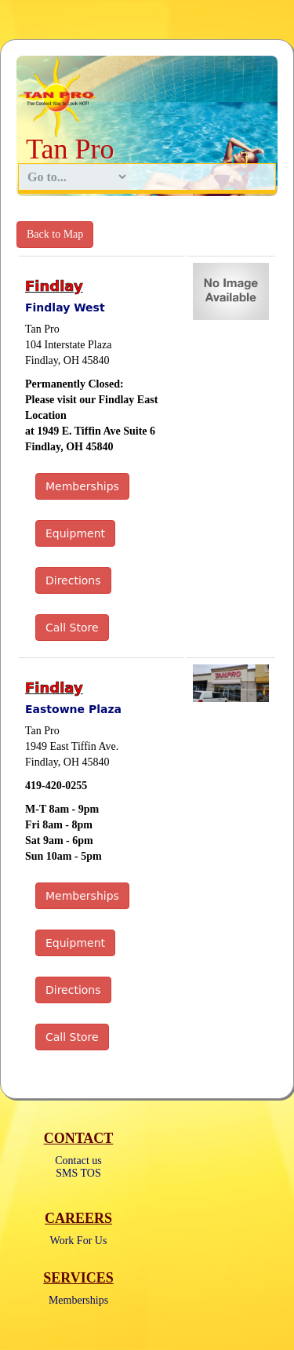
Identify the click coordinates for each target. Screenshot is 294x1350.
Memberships (78, 1300)
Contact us (78, 1160)
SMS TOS (78, 1173)
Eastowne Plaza (73, 709)
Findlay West (65, 307)
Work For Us (78, 1240)
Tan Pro (70, 149)
